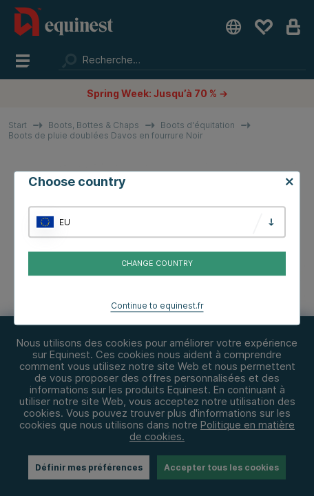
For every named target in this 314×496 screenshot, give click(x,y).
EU (64, 222)
